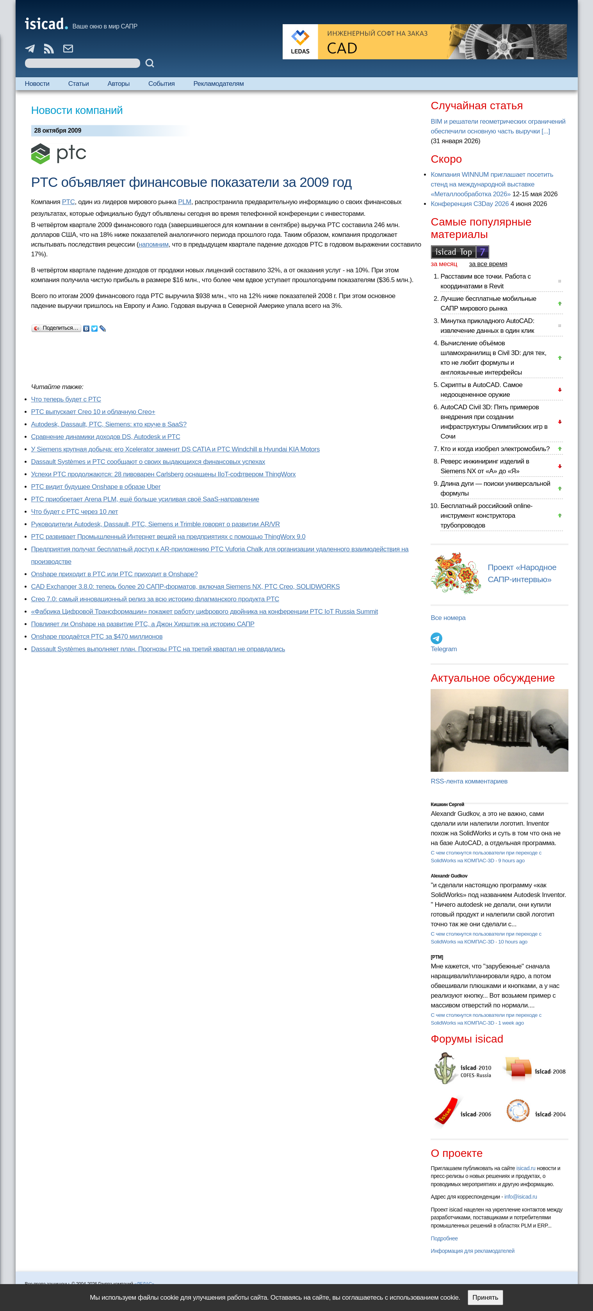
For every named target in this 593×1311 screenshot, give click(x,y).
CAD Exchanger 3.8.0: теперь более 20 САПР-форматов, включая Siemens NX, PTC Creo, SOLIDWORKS (185, 586)
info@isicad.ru (520, 1197)
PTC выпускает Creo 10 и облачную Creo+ (93, 412)
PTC (68, 202)
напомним (154, 244)
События (161, 83)
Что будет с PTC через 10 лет (74, 511)
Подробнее (444, 1238)
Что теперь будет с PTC (66, 399)
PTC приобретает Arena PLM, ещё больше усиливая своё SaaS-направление (145, 499)
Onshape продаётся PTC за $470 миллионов (97, 636)
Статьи (78, 83)
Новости (37, 83)
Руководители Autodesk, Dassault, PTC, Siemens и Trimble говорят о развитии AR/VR (155, 524)
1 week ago (511, 1023)
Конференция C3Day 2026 (470, 204)
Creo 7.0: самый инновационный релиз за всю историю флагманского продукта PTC (155, 599)
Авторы (119, 83)
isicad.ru (526, 1168)
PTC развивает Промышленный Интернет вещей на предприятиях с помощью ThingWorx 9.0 (168, 536)
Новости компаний (77, 110)
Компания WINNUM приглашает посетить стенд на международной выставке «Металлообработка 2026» (492, 184)
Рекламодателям (219, 83)
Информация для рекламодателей (472, 1251)
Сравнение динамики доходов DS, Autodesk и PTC (105, 437)
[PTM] (437, 957)
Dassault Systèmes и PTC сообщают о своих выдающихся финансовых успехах (148, 461)
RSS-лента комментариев (469, 781)
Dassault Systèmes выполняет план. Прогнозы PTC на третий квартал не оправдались (158, 649)
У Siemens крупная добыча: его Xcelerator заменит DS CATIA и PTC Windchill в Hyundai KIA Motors (175, 449)
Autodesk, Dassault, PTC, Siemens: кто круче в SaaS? (109, 424)
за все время (488, 264)
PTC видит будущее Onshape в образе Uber (96, 486)
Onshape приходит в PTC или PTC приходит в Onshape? (114, 574)
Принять (485, 1297)
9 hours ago (511, 860)
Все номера (448, 618)
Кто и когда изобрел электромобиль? (495, 449)
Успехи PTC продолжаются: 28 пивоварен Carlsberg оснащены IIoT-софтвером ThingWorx (163, 474)
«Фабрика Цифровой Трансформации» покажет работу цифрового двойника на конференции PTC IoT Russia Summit (204, 611)
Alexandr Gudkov (449, 876)
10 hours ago (512, 942)
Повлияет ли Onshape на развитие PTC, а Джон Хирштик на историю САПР (143, 624)
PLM (184, 202)
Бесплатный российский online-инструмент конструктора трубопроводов (486, 515)
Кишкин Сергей (447, 804)
